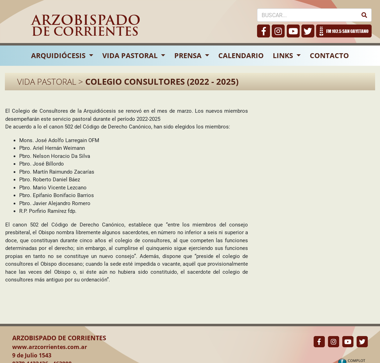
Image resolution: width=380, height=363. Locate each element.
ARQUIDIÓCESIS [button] (59, 55)
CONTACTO (329, 55)
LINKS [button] (284, 55)
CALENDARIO (241, 55)
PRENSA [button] (188, 55)
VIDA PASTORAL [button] (130, 55)
